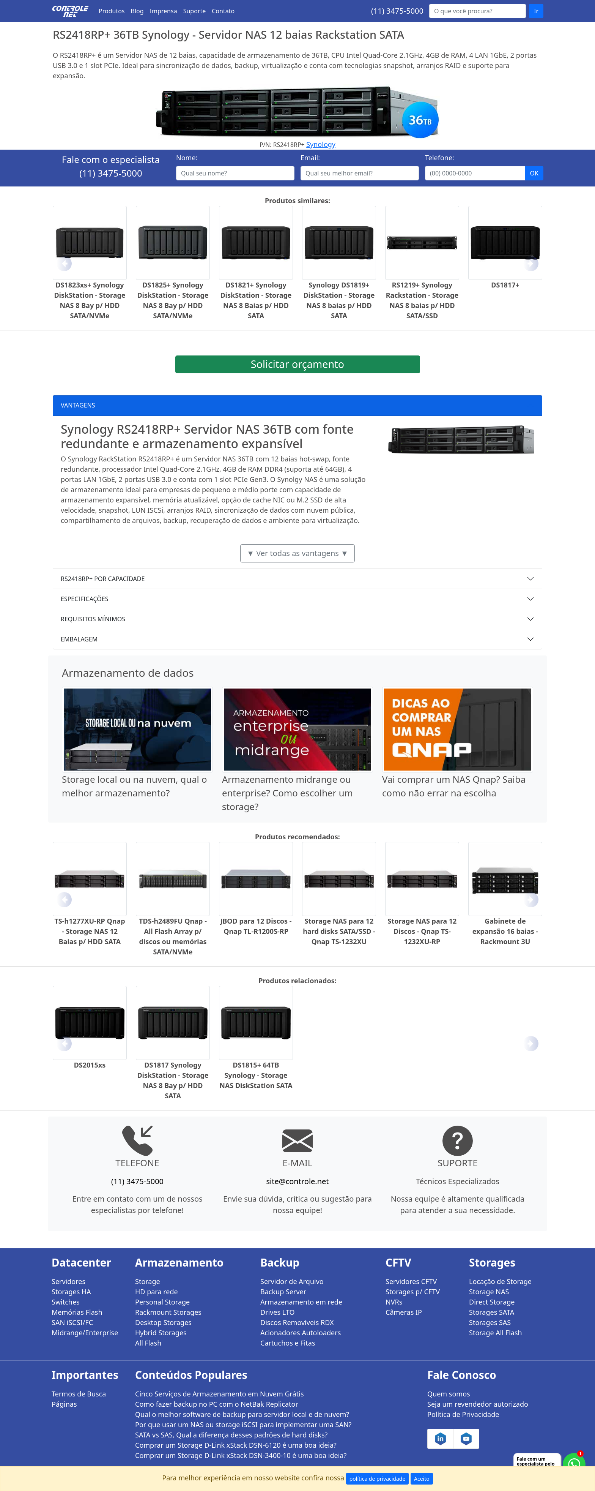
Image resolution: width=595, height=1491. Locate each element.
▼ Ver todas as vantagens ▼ (297, 553)
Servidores (68, 1281)
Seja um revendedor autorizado (477, 1404)
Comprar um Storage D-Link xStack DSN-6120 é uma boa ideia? (236, 1445)
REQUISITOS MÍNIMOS (93, 619)
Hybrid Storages (161, 1332)
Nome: (186, 157)
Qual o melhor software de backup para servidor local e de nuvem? (242, 1414)
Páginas (64, 1404)
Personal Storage (162, 1301)
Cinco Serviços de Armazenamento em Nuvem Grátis (219, 1393)
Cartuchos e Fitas (287, 1342)
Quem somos (448, 1393)
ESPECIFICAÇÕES (85, 599)
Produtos (112, 11)
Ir (536, 11)
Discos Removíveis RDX (297, 1322)
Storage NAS (489, 1291)
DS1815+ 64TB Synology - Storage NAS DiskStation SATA (255, 1075)
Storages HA (71, 1291)
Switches (66, 1301)
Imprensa (163, 11)
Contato (223, 11)
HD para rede (156, 1291)
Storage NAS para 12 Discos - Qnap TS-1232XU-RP (422, 931)
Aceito (422, 1478)
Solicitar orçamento (297, 364)
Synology (320, 144)
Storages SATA (491, 1312)
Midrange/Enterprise (85, 1332)
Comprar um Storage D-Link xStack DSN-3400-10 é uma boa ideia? (240, 1455)
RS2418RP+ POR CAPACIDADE (103, 579)
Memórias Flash (77, 1312)
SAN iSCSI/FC (72, 1322)
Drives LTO (277, 1312)
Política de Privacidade (463, 1414)
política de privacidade (377, 1478)
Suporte (194, 11)
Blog (137, 11)
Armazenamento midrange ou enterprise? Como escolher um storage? (287, 793)
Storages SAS (490, 1322)
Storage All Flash (495, 1332)
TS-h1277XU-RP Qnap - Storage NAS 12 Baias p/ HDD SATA (89, 931)
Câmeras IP (404, 1312)
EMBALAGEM (79, 639)
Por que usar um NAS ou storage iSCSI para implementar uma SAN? (243, 1424)
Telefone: (439, 157)
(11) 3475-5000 (397, 11)
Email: (310, 157)
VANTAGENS (78, 405)
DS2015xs (90, 1064)
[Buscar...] (477, 11)
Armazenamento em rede (301, 1301)
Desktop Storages (163, 1322)
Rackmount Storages (168, 1312)
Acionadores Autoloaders (300, 1332)
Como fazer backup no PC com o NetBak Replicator (216, 1404)
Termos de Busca (79, 1393)
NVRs (394, 1301)
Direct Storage (492, 1301)
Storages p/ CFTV (413, 1291)
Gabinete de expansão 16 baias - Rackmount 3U (505, 931)
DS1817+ (505, 284)
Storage (147, 1281)
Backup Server (283, 1291)
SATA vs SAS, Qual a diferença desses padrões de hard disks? (231, 1434)
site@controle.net (297, 1181)
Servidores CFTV (411, 1281)
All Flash (148, 1342)
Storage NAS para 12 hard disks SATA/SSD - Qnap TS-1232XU (339, 931)
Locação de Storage (500, 1281)
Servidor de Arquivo (292, 1281)
